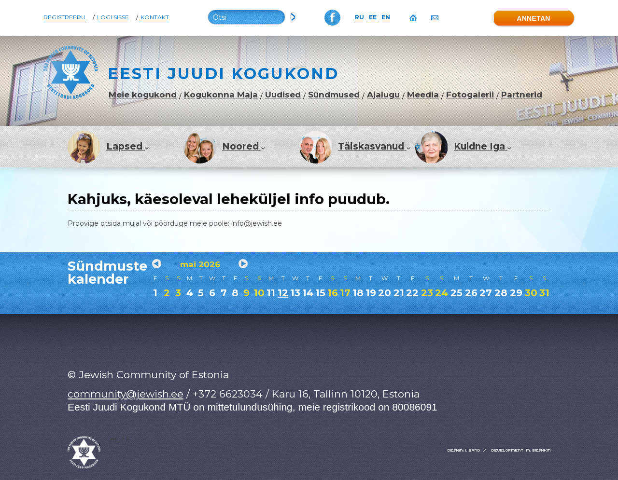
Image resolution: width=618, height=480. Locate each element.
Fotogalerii (470, 95)
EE (373, 17)
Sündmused (334, 95)
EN (385, 17)
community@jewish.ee (125, 394)
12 (283, 293)
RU (359, 17)
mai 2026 (200, 264)
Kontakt (154, 17)
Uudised (283, 95)
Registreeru (64, 17)
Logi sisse (113, 17)
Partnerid (521, 95)
